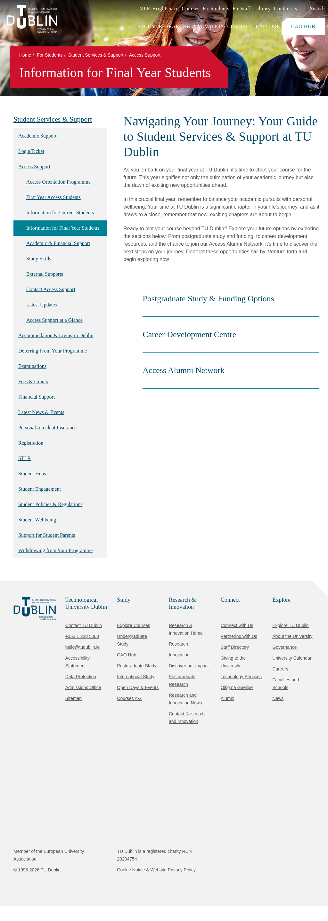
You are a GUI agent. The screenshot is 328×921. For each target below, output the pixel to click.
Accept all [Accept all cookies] (33, 897)
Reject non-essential (87, 897)
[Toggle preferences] (138, 897)
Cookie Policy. (135, 876)
